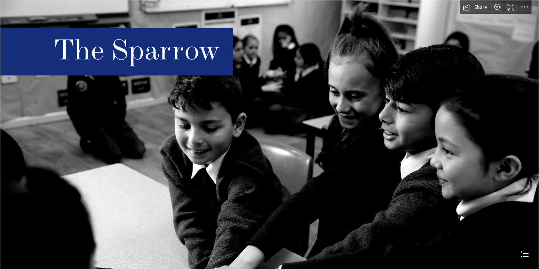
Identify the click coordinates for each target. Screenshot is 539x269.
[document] (269, 134)
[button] (475, 7)
